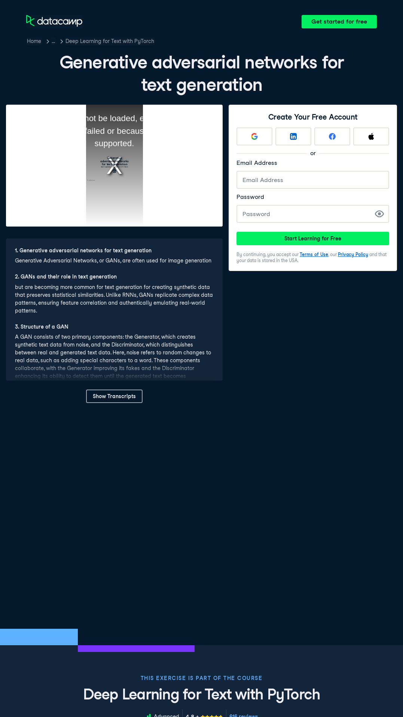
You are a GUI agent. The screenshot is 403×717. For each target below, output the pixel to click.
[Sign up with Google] (254, 136)
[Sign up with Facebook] (332, 136)
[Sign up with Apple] (371, 136)
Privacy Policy (353, 254)
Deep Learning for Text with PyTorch (126, 41)
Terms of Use (314, 254)
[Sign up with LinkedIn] (293, 136)
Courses (62, 41)
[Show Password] (379, 214)
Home (34, 41)
